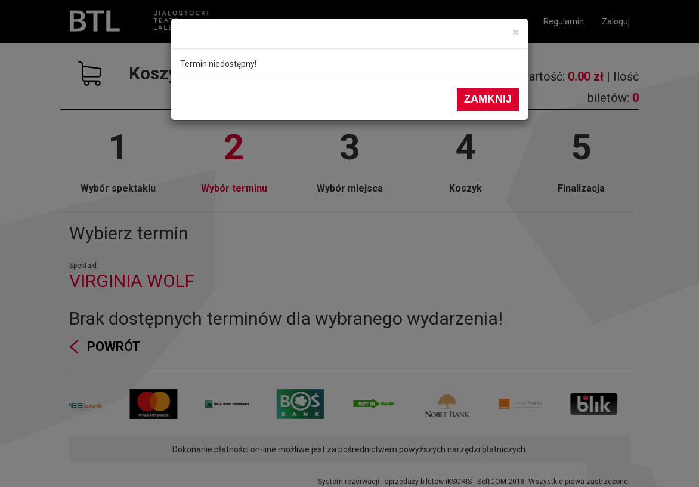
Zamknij (488, 99)
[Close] (515, 32)
